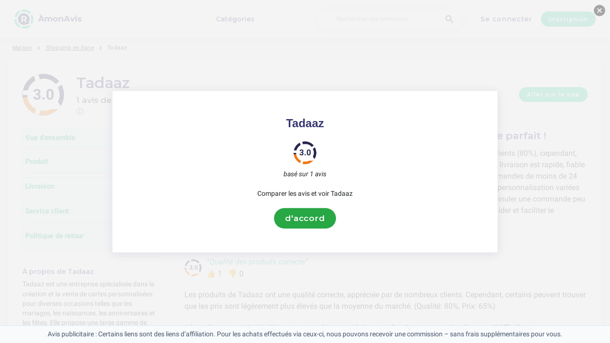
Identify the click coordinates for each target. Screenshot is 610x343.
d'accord (305, 218)
